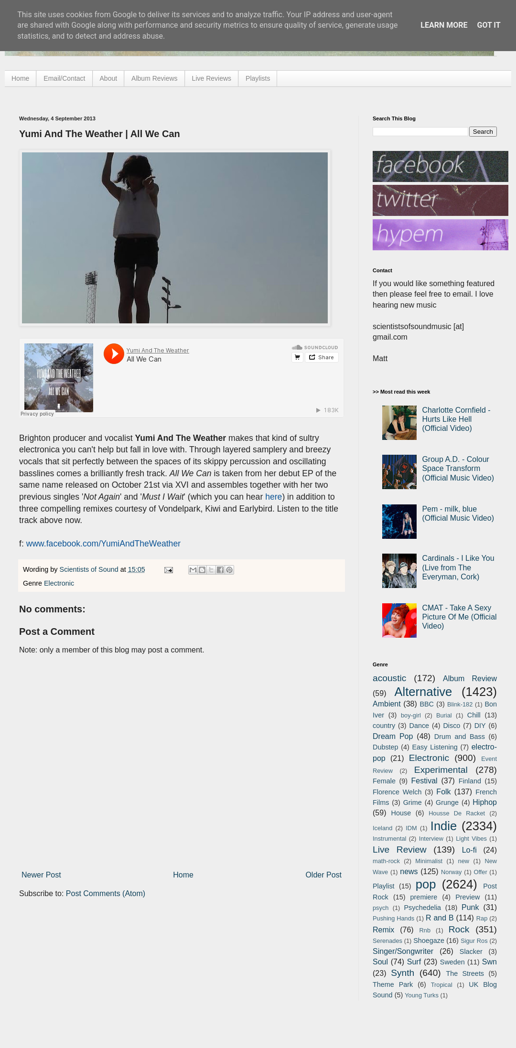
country (384, 725)
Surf (414, 962)
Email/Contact (64, 78)
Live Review (400, 850)
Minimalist (428, 861)
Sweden (452, 962)
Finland (470, 781)
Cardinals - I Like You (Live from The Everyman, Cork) (458, 567)
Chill (474, 715)
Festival (424, 781)
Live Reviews (211, 78)
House (401, 813)
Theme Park (393, 984)
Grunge (447, 802)
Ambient (387, 704)
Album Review (470, 678)
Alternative (423, 691)
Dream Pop (393, 736)
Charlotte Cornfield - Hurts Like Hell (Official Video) (456, 419)
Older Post (323, 875)
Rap (481, 918)
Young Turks (422, 995)
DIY (480, 725)
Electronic (59, 583)
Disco (451, 725)
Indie (443, 826)
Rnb (424, 930)
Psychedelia (422, 907)
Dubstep (385, 747)
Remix (383, 930)
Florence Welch (397, 792)
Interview (431, 838)
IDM (411, 828)
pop (426, 884)
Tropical (441, 984)
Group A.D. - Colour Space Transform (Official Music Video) (458, 468)
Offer (480, 872)
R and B (440, 918)
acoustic (389, 678)
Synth (402, 973)
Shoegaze (428, 940)
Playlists (258, 78)
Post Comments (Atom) (105, 893)
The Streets (465, 973)
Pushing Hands (393, 918)
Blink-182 (460, 704)
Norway (451, 872)
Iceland (382, 828)
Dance (419, 725)
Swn (489, 962)
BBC (426, 704)
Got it (488, 25)
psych (380, 907)
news (409, 871)
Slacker (471, 951)
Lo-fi (469, 850)
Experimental (441, 770)
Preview (467, 897)
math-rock (386, 861)
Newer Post (41, 875)
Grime (412, 802)
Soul (380, 962)
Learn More (443, 25)
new (463, 861)
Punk (470, 907)
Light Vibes (471, 838)
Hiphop (485, 802)
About (109, 78)
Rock (459, 929)
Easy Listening (435, 747)
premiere (424, 897)
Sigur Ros (474, 940)
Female (384, 781)
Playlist (384, 886)
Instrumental (389, 838)
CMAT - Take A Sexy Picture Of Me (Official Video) (459, 617)
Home (20, 78)
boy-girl (411, 715)
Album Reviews (154, 78)
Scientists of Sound (90, 569)
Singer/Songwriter (403, 951)
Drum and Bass (459, 736)
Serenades (387, 940)
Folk (443, 792)
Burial (444, 715)
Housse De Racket (457, 813)
